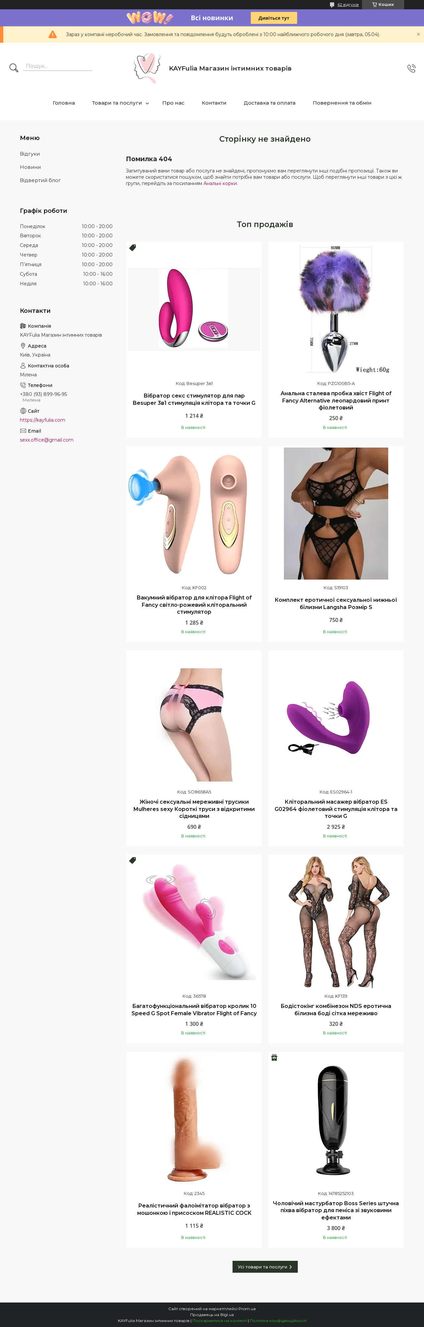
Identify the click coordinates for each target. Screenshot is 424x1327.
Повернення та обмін (342, 103)
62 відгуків (348, 4)
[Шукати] (14, 68)
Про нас (173, 103)
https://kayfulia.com (42, 420)
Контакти (214, 103)
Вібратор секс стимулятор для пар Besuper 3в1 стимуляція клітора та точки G (194, 399)
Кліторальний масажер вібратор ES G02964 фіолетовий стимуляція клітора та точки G (336, 809)
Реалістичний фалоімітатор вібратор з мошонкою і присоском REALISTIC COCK (194, 1209)
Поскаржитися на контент (219, 1320)
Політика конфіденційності (278, 1320)
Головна (64, 103)
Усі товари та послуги (262, 1266)
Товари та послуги (117, 103)
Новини (30, 167)
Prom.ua (247, 1308)
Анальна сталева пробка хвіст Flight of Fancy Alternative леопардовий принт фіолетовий (336, 400)
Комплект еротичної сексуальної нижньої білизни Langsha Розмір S (336, 603)
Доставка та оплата (269, 103)
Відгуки (30, 154)
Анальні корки (220, 183)
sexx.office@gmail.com (47, 440)
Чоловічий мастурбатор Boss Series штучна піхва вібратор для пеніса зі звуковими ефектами (336, 1210)
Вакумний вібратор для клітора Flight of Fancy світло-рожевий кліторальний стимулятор (194, 604)
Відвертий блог (40, 180)
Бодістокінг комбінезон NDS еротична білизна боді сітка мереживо (336, 1010)
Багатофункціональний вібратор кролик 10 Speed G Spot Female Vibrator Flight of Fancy (194, 1010)
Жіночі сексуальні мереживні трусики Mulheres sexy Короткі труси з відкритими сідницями (194, 809)
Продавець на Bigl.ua (212, 1314)
